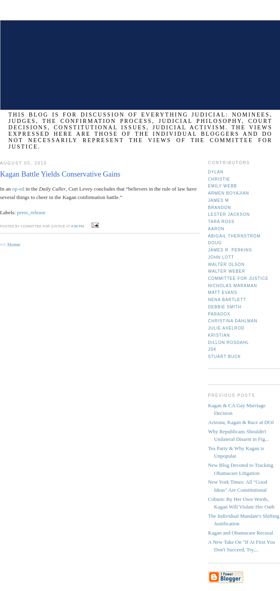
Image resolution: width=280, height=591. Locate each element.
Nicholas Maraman (232, 285)
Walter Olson (226, 264)
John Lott (221, 257)
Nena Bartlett (227, 300)
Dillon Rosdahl (228, 342)
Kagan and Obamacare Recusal (240, 533)
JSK (212, 349)
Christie (219, 179)
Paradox (219, 314)
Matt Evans (222, 292)
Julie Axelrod (226, 328)
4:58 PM (77, 226)
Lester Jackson (229, 214)
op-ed (18, 189)
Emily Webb (222, 186)
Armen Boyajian (228, 193)
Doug (215, 243)
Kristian (219, 335)
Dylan (216, 172)
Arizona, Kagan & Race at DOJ (241, 422)
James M (218, 200)
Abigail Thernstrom (234, 236)
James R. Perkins (230, 250)
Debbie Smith (225, 307)
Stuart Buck (224, 356)
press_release (31, 212)
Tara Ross (221, 221)
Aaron (216, 229)
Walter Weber (226, 271)
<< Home (10, 244)
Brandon (219, 207)
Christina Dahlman (233, 321)
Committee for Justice (238, 278)
